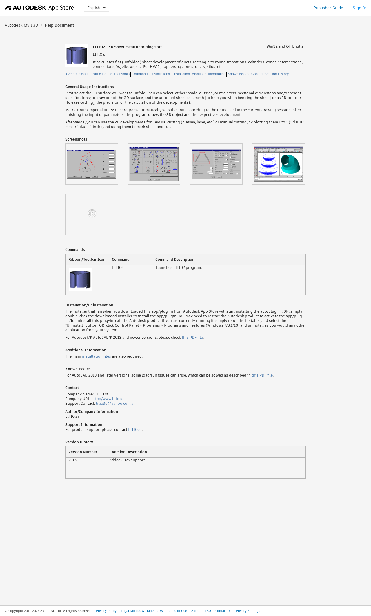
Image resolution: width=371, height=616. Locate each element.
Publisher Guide (328, 8)
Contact (257, 74)
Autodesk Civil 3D (21, 25)
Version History (277, 74)
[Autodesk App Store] (39, 7)
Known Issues (238, 74)
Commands (140, 74)
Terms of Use (177, 610)
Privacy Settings (248, 610)
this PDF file (192, 337)
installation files (96, 356)
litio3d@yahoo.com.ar (115, 403)
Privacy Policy (106, 610)
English (97, 7)
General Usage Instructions (87, 74)
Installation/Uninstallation (170, 74)
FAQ (208, 610)
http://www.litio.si (107, 398)
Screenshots (120, 74)
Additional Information (208, 74)
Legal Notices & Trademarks (142, 610)
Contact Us (223, 610)
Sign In (359, 8)
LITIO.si (135, 429)
